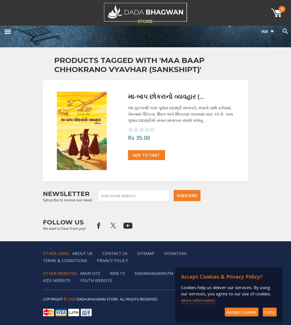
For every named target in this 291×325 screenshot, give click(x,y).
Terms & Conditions (65, 260)
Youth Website (96, 280)
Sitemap (145, 253)
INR (264, 31)
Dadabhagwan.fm (154, 273)
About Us (82, 253)
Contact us (115, 253)
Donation (175, 253)
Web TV (117, 273)
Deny (270, 312)
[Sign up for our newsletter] (134, 195)
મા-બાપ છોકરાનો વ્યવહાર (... (166, 96)
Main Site (90, 273)
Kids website (56, 280)
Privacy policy (112, 260)
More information (198, 300)
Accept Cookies (241, 312)
